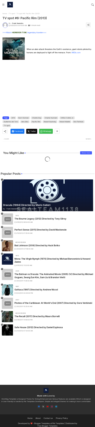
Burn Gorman (23, 118)
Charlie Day (36, 118)
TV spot (12, 13)
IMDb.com (76, 52)
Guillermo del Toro (11, 122)
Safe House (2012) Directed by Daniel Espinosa (38, 327)
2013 (13, 118)
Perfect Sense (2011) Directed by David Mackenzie (40, 230)
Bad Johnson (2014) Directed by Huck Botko (37, 245)
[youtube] (47, 406)
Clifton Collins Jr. (67, 118)
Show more (86, 153)
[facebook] (38, 406)
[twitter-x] (43, 406)
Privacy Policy (62, 418)
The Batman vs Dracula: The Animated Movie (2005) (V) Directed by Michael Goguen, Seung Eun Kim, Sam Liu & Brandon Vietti (53, 276)
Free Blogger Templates (48, 426)
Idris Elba (24, 122)
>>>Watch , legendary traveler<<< (24, 32)
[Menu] (3, 4)
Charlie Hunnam (51, 118)
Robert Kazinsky (50, 122)
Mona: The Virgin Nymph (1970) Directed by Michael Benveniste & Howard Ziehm (52, 260)
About (38, 418)
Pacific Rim (36, 122)
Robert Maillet (65, 122)
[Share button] (57, 131)
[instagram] (51, 406)
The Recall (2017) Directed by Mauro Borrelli (37, 316)
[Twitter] (31, 131)
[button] (92, 4)
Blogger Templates (42, 423)
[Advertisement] (47, 362)
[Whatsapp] (46, 131)
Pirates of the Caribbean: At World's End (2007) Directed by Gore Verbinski (53, 303)
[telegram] (56, 406)
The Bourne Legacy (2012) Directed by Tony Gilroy (40, 219)
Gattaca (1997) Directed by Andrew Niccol (36, 289)
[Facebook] (17, 131)
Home (4, 13)
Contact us (48, 418)
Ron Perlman (78, 122)
